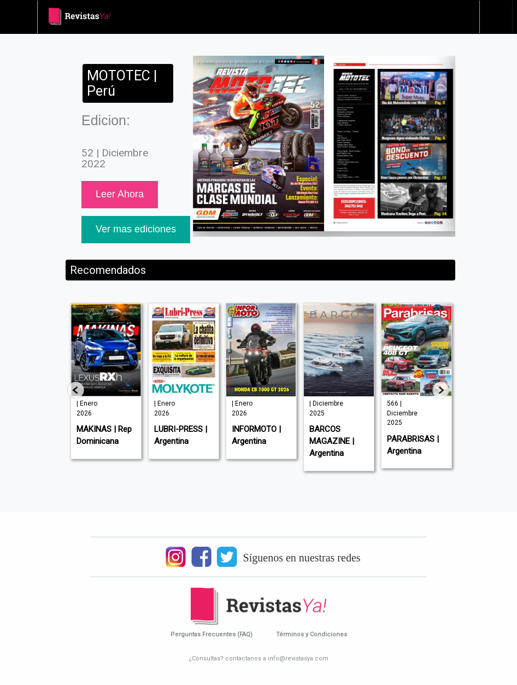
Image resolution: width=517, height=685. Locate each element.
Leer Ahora (120, 194)
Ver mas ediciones (136, 229)
